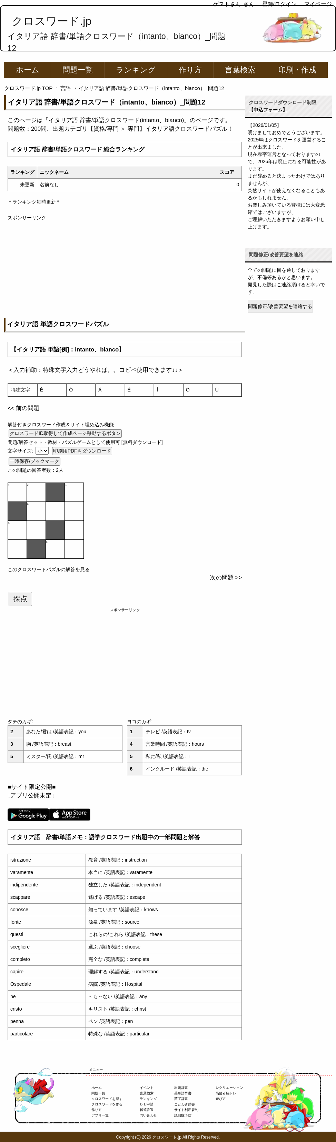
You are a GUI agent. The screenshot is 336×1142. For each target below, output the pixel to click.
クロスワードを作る (106, 1104)
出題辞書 (181, 1088)
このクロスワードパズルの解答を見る (49, 569)
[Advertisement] (125, 269)
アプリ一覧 (100, 1115)
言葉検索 (240, 70)
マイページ (318, 4)
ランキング (136, 70)
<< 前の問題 (23, 408)
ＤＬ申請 (147, 1104)
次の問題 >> (226, 577)
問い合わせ (148, 1115)
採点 (20, 599)
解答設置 (147, 1110)
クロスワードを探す (106, 1099)
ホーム (27, 70)
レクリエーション (229, 1088)
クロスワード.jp (51, 21)
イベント (147, 1088)
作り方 (190, 70)
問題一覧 (77, 70)
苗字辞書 (181, 1099)
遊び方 (221, 1099)
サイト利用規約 (186, 1110)
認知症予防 (182, 1115)
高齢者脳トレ (226, 1093)
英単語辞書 (182, 1093)
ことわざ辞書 (184, 1104)
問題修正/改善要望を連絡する (280, 306)
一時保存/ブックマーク (34, 461)
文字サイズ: (21, 451)
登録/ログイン (279, 4)
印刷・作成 (297, 70)
